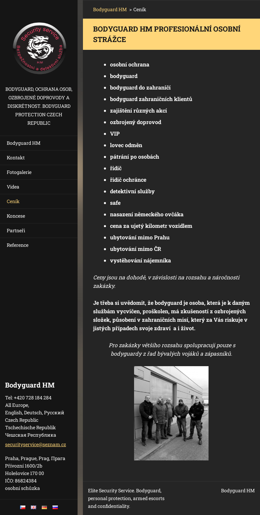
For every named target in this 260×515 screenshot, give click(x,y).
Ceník (13, 201)
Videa (13, 186)
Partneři (16, 230)
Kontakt (16, 157)
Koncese (16, 216)
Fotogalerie (19, 172)
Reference (17, 245)
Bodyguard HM (24, 143)
